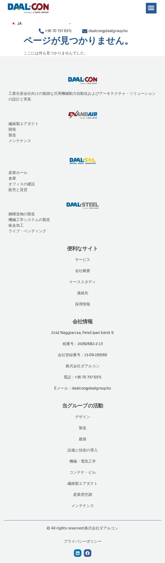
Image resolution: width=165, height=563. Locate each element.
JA (16, 24)
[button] (151, 8)
